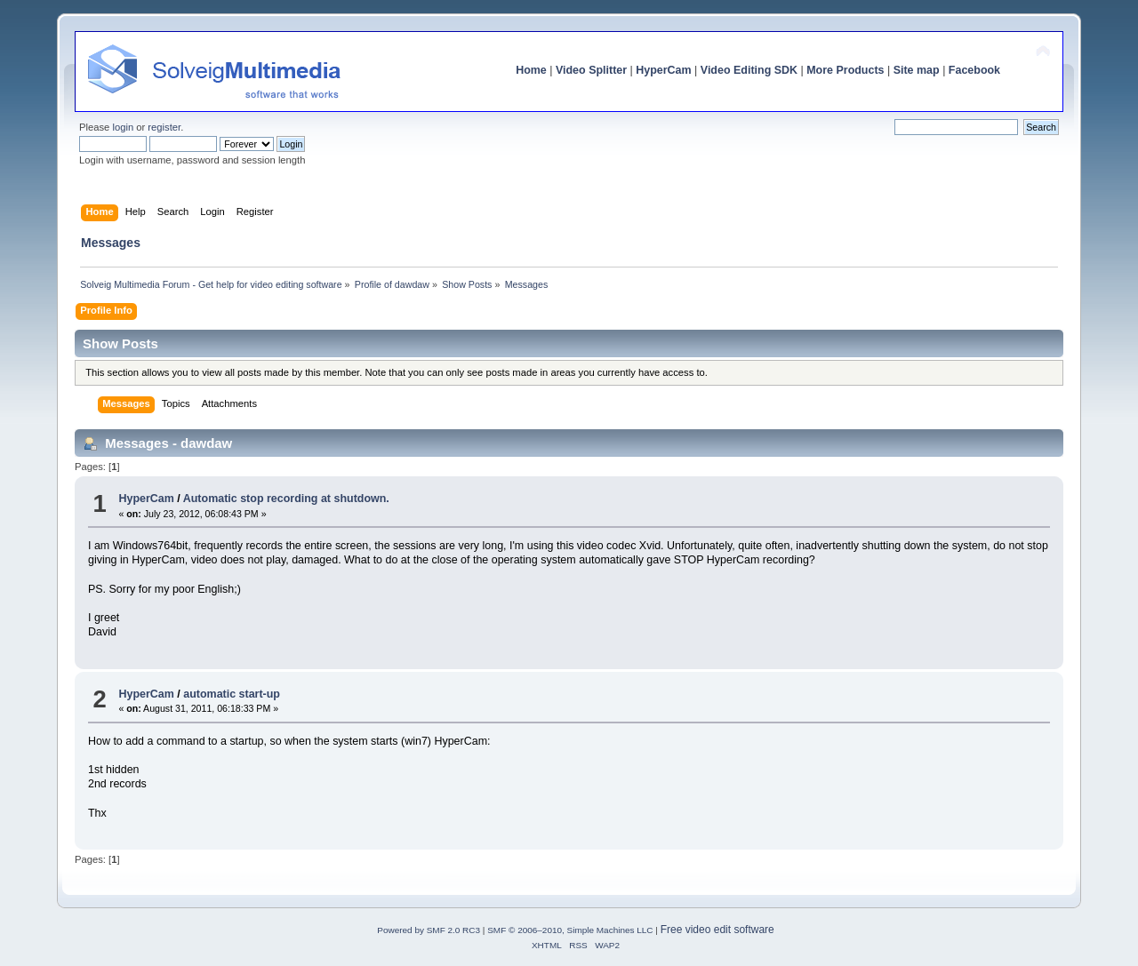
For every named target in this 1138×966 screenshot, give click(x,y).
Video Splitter (591, 70)
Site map (917, 70)
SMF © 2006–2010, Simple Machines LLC (570, 930)
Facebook (974, 70)
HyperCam (663, 70)
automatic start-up (231, 694)
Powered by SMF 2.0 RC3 (428, 930)
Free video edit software (717, 929)
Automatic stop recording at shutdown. (286, 498)
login (122, 127)
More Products (845, 70)
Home (531, 70)
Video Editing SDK (749, 70)
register (164, 127)
